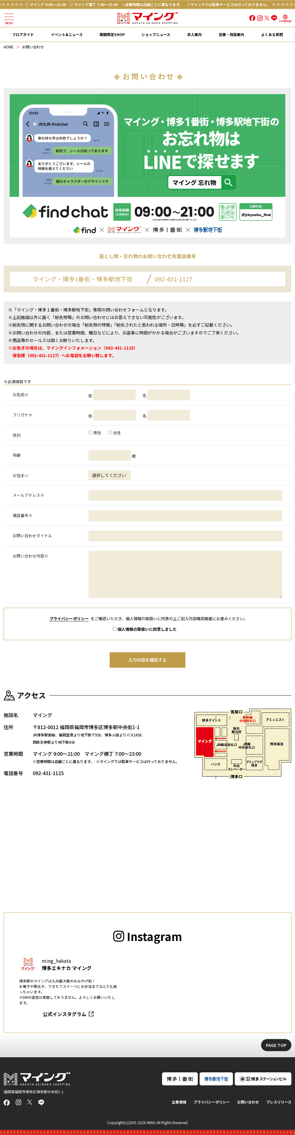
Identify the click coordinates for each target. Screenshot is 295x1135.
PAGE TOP (276, 1045)
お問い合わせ (248, 1101)
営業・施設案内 (231, 34)
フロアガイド (23, 34)
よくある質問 (272, 34)
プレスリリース (278, 1101)
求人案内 (194, 34)
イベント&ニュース (67, 34)
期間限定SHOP (112, 34)
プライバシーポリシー (69, 618)
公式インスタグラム (64, 1014)
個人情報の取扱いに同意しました (145, 629)
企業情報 (179, 1101)
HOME (9, 46)
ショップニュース (155, 34)
